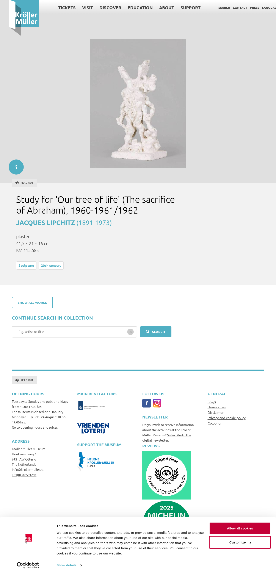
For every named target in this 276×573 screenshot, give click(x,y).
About (158, 7)
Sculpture (26, 265)
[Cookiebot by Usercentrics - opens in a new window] (28, 564)
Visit (79, 7)
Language (261, 7)
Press (246, 7)
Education (131, 7)
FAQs (212, 401)
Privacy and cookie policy (227, 417)
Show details (66, 564)
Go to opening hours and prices (35, 427)
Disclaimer (216, 412)
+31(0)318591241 (24, 475)
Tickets (58, 7)
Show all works (32, 302)
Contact (231, 7)
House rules (217, 407)
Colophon (215, 423)
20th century (51, 265)
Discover (102, 7)
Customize (240, 541)
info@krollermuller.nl (28, 469)
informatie (14, 164)
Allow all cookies (240, 527)
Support (182, 7)
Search (215, 7)
